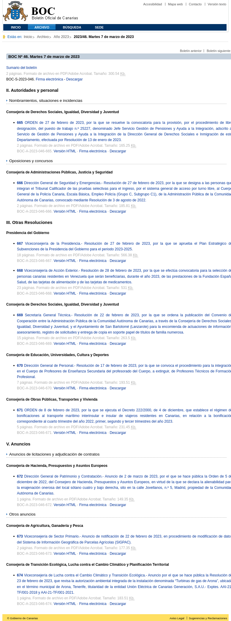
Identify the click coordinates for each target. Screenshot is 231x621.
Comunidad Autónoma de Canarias (15, 12)
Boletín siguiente (218, 51)
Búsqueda (72, 27)
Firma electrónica (49, 79)
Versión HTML (64, 151)
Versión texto (217, 4)
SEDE (99, 27)
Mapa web (175, 4)
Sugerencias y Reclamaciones (208, 618)
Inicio (16, 27)
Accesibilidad (152, 4)
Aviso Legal (177, 618)
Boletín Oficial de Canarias (54, 12)
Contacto (195, 4)
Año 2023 (61, 37)
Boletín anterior (191, 51)
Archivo (41, 27)
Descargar (74, 79)
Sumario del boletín (21, 68)
